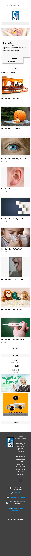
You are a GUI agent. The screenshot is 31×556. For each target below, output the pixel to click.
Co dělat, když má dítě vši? (10, 98)
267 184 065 (18, 493)
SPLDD (7, 58)
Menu (5, 23)
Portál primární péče (10, 61)
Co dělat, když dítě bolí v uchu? (12, 189)
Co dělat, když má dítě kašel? (11, 309)
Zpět (15, 69)
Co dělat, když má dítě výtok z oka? (13, 159)
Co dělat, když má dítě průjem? (12, 219)
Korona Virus (15, 510)
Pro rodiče (14, 58)
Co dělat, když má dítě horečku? (12, 339)
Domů (9, 508)
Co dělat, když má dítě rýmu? (11, 249)
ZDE (11, 53)
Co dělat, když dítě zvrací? (10, 128)
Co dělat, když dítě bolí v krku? (12, 279)
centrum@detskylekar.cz (18, 497)
